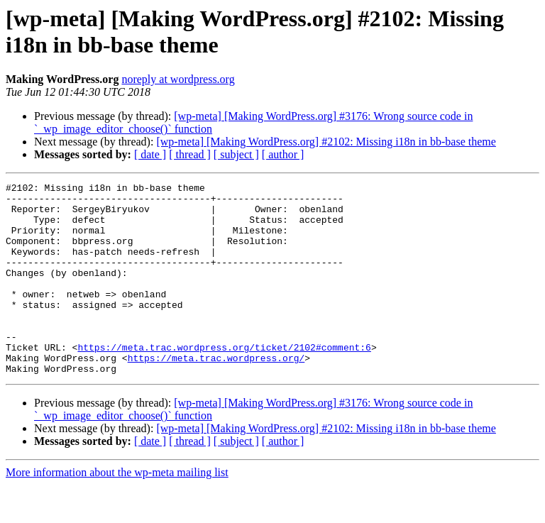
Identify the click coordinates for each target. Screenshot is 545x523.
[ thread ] (190, 154)
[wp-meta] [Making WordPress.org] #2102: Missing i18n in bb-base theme (326, 142)
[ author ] (283, 154)
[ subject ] (236, 154)
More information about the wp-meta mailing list (117, 511)
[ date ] (150, 154)
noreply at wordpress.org (177, 79)
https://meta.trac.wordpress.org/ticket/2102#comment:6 (223, 381)
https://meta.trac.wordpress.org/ (216, 393)
